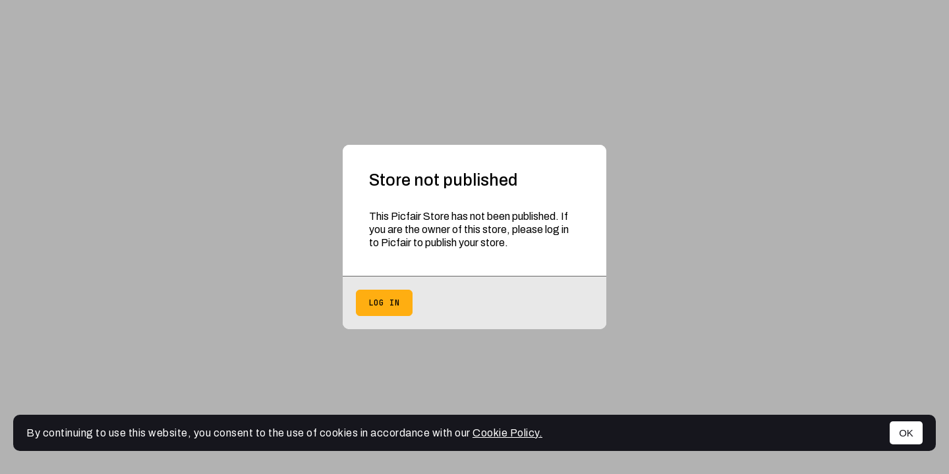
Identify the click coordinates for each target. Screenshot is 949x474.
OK (906, 432)
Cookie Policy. (507, 432)
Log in (384, 303)
